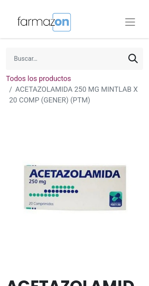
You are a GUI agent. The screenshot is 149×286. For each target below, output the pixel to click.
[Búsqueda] (133, 59)
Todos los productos (38, 78)
